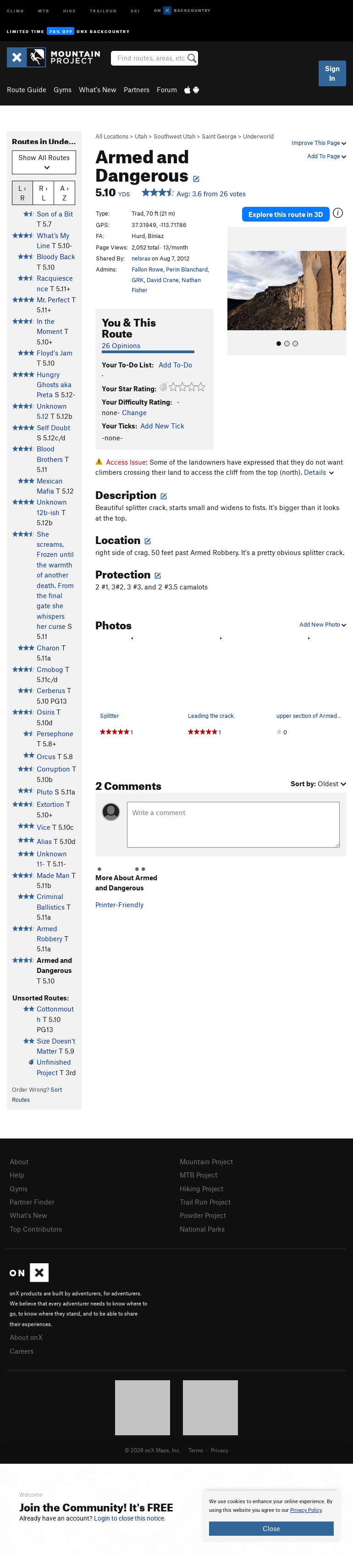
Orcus (46, 756)
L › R (22, 192)
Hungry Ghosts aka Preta (54, 384)
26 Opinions (121, 345)
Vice (43, 827)
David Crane (163, 279)
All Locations (111, 136)
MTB (44, 10)
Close (271, 1528)
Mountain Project (206, 1161)
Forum (167, 89)
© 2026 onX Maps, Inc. (153, 1450)
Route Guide (26, 89)
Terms (195, 1450)
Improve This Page (319, 142)
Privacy (219, 1450)
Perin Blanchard (187, 269)
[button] (236, 291)
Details (319, 472)
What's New (97, 89)
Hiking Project (201, 1188)
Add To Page (326, 156)
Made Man (53, 875)
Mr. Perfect (53, 299)
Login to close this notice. (130, 1518)
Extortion (50, 804)
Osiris (46, 712)
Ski (135, 10)
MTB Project (198, 1175)
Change (134, 412)
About (19, 1161)
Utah (141, 136)
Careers (21, 1351)
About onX (26, 1337)
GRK (138, 279)
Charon (48, 648)
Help (17, 1175)
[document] (271, 1516)
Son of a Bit (55, 214)
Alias (44, 841)
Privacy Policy (306, 1510)
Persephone (55, 733)
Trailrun (103, 10)
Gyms (63, 89)
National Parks (202, 1229)
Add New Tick (162, 426)
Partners (136, 89)
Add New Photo (322, 624)
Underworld (258, 136)
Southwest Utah (174, 136)
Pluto (45, 792)
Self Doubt (53, 427)
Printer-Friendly (119, 904)
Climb (15, 10)
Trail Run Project (205, 1202)
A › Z (64, 192)
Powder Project (203, 1215)
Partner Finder (32, 1202)
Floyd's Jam (54, 353)
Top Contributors (36, 1229)
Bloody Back (56, 256)
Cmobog (50, 669)
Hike (69, 10)
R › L (43, 192)
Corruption (53, 769)
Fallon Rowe (147, 269)
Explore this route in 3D (285, 214)
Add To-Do (175, 365)
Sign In (332, 73)
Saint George (219, 136)
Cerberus (51, 690)
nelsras (141, 258)
